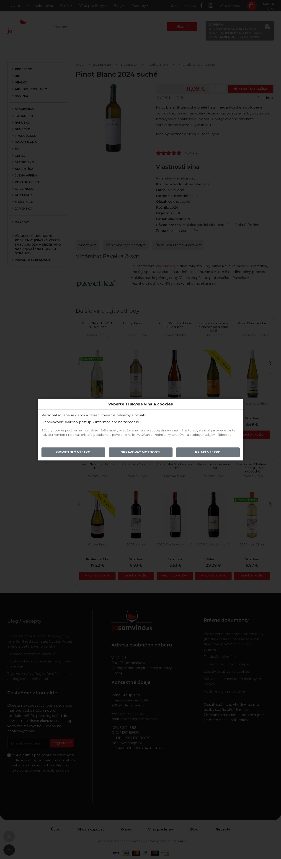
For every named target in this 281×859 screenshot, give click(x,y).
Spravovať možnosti (140, 452)
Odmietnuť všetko (73, 452)
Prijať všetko (208, 452)
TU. (230, 434)
